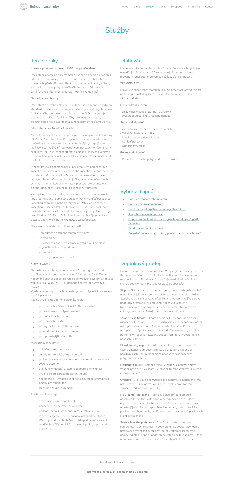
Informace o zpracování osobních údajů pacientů (117, 472)
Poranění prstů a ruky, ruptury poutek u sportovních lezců (164, 233)
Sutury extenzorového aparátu (147, 199)
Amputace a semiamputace (145, 214)
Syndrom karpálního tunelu (145, 228)
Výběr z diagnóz (138, 191)
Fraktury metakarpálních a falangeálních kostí (157, 209)
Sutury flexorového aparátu (145, 204)
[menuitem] (122, 7)
